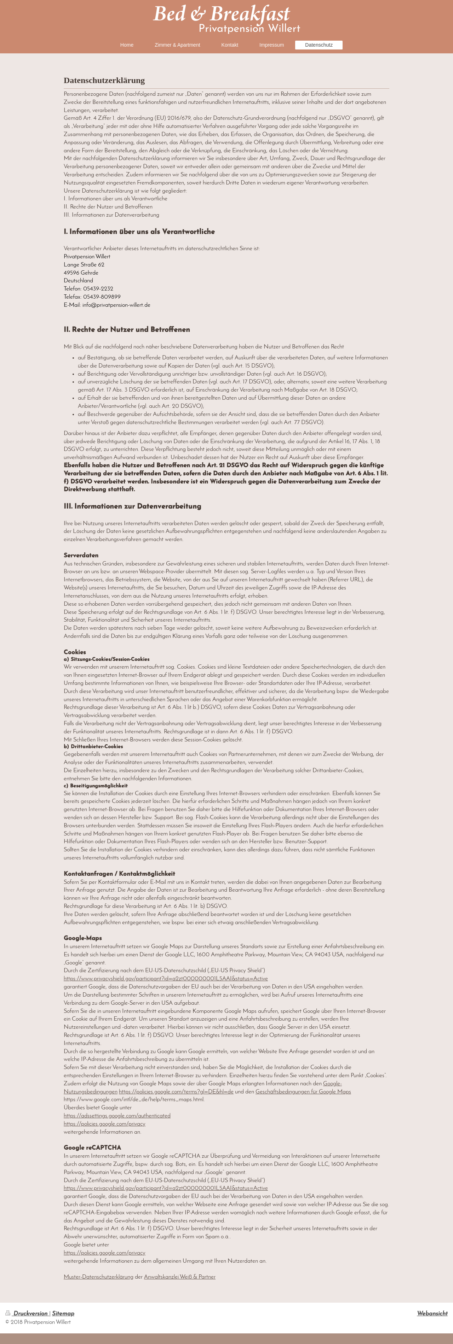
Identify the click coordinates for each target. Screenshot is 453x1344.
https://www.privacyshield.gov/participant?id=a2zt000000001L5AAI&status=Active (166, 979)
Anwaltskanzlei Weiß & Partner (180, 1277)
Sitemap (63, 1314)
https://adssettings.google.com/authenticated (117, 1116)
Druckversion (27, 1314)
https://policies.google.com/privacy (104, 1124)
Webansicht (432, 1314)
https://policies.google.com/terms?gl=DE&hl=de (176, 1092)
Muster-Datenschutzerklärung (98, 1277)
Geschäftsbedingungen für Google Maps (303, 1092)
